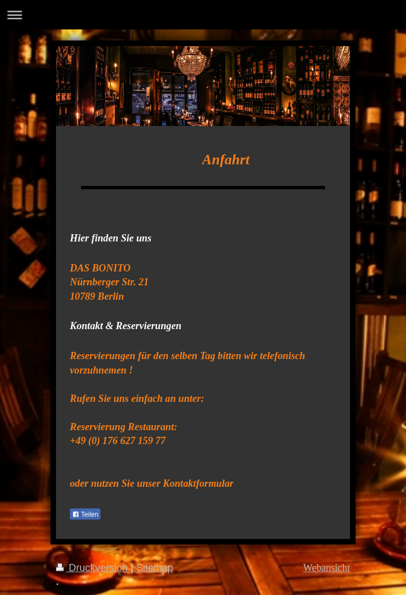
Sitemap (154, 567)
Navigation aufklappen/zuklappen (203, 15)
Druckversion (93, 567)
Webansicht (326, 567)
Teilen (85, 514)
